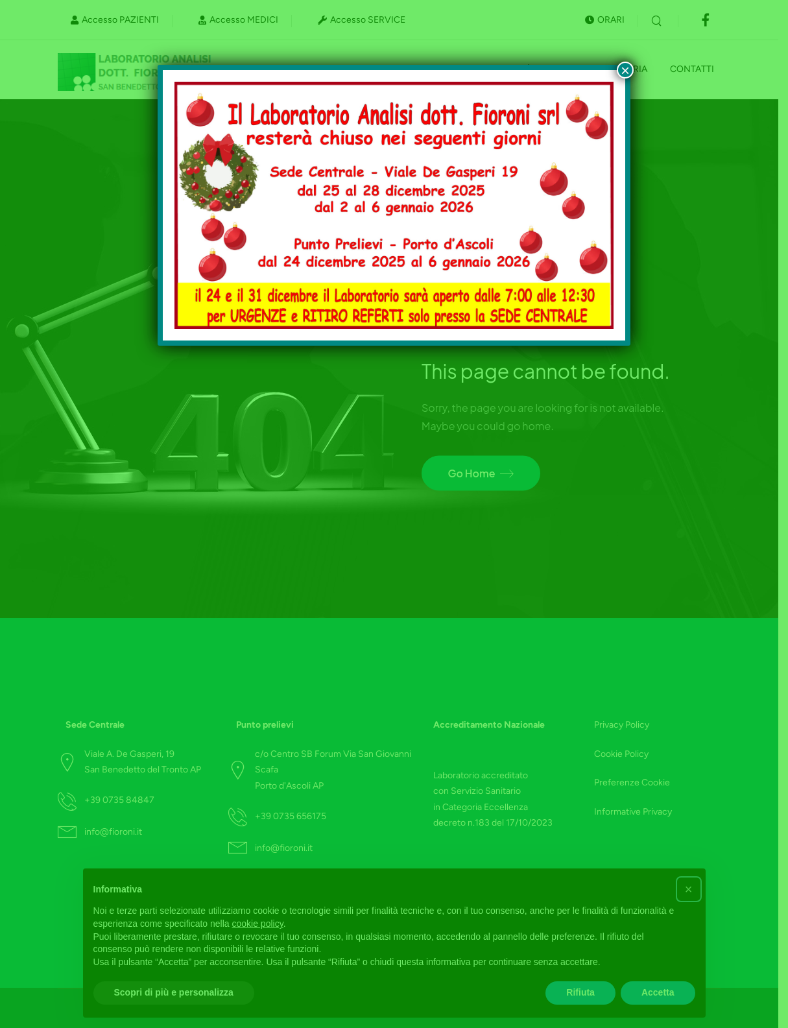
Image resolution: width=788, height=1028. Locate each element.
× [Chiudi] (625, 70)
